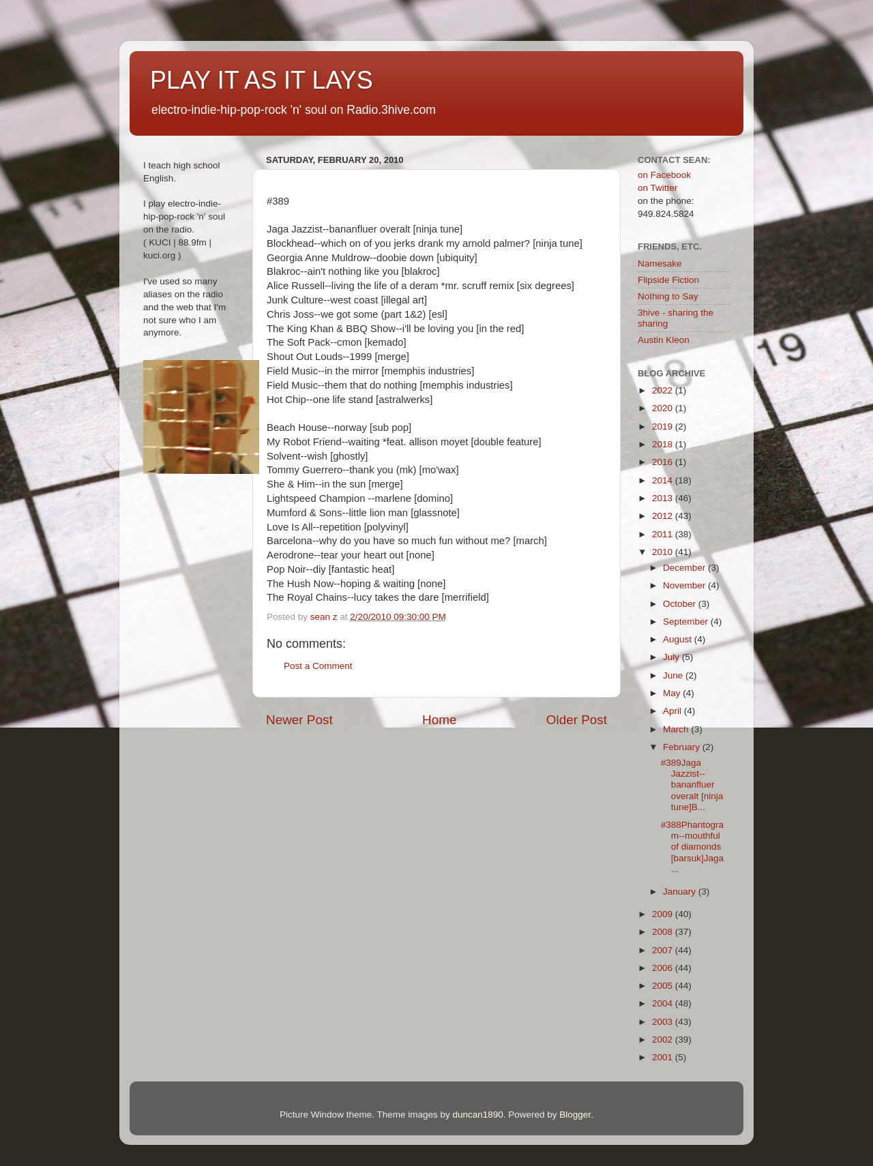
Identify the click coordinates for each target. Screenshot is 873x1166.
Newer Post (299, 720)
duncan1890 (477, 1114)
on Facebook (664, 175)
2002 (663, 1039)
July (672, 657)
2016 (663, 462)
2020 (663, 408)
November (685, 585)
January (680, 891)
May (673, 693)
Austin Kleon (664, 340)
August (678, 639)
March (677, 729)
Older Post (576, 720)
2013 (663, 498)
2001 (663, 1057)
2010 (663, 552)
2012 (663, 516)
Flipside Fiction (668, 280)
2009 (663, 914)
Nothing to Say (668, 296)
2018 (663, 444)
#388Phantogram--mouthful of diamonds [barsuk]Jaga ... (692, 847)
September (687, 621)
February (682, 747)
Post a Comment (318, 666)
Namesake (660, 263)
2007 (663, 950)
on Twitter (657, 188)
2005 (663, 986)
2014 (663, 480)
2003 (663, 1022)
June (674, 675)
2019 (663, 426)
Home (439, 720)
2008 (663, 932)
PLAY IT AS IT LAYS (261, 80)
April (673, 711)
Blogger (575, 1114)
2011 (663, 534)
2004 (663, 1003)
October (680, 604)
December (685, 568)
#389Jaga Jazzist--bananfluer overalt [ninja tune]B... (692, 785)
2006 (663, 968)
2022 (663, 390)
